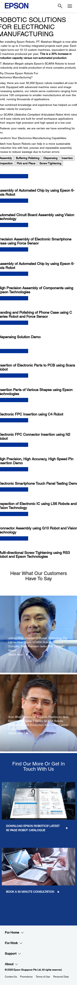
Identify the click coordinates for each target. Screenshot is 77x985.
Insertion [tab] (67, 158)
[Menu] (70, 6)
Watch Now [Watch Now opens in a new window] (15, 654)
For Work (14, 943)
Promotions (26, 976)
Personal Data (61, 976)
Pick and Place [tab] (26, 163)
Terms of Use (43, 976)
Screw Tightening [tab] (50, 163)
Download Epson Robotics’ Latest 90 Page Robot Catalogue (33, 828)
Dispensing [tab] (50, 158)
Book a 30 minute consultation (30, 891)
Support (13, 953)
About (11, 964)
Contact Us (11, 976)
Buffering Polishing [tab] (27, 158)
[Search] (60, 6)
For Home (14, 932)
